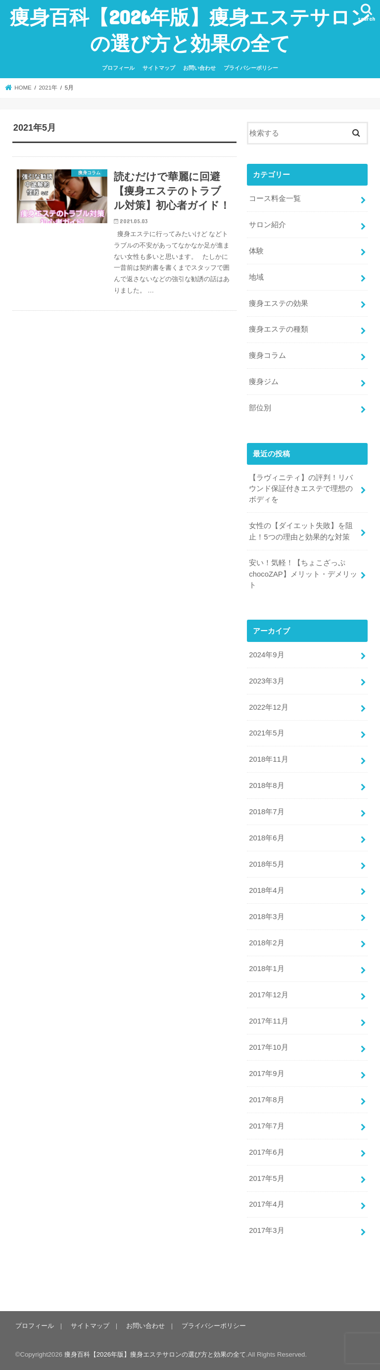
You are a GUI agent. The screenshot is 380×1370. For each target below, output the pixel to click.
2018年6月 (266, 838)
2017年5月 (266, 1178)
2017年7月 (266, 1126)
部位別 (260, 408)
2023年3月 (266, 681)
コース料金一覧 (275, 198)
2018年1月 (266, 969)
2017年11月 (268, 1021)
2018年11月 (268, 759)
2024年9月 (266, 655)
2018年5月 (266, 864)
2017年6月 (266, 1152)
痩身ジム (264, 382)
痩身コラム (267, 355)
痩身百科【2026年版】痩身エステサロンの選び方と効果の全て (190, 29)
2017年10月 (268, 1047)
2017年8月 (266, 1100)
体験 (256, 251)
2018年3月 (266, 917)
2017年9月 (266, 1073)
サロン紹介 (267, 225)
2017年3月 (266, 1230)
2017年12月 (268, 995)
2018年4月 (266, 890)
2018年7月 (266, 812)
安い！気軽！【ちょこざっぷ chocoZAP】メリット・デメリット (303, 573)
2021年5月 (266, 733)
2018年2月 (266, 943)
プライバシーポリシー (251, 68)
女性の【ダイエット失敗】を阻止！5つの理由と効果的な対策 (301, 531)
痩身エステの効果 (278, 303)
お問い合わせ (199, 68)
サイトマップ (158, 68)
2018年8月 (266, 785)
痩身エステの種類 (278, 329)
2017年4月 (266, 1204)
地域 (256, 277)
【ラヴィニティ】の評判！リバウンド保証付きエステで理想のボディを (301, 488)
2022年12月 (268, 707)
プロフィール (118, 68)
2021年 (48, 88)
